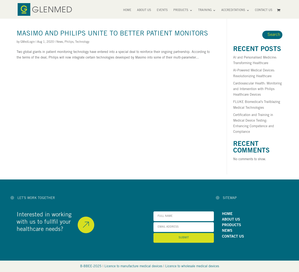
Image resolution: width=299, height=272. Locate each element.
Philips (69, 42)
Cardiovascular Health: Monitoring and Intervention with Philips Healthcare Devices (257, 89)
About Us (144, 10)
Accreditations (233, 10)
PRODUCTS (231, 225)
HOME (227, 214)
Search (273, 35)
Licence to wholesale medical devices (192, 266)
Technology (82, 42)
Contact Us (263, 10)
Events (162, 10)
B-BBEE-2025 (91, 266)
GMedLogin (27, 42)
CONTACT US (233, 237)
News (59, 42)
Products (180, 10)
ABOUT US (231, 220)
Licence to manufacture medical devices (133, 266)
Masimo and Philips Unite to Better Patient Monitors (112, 34)
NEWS (227, 231)
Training (205, 10)
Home (127, 10)
